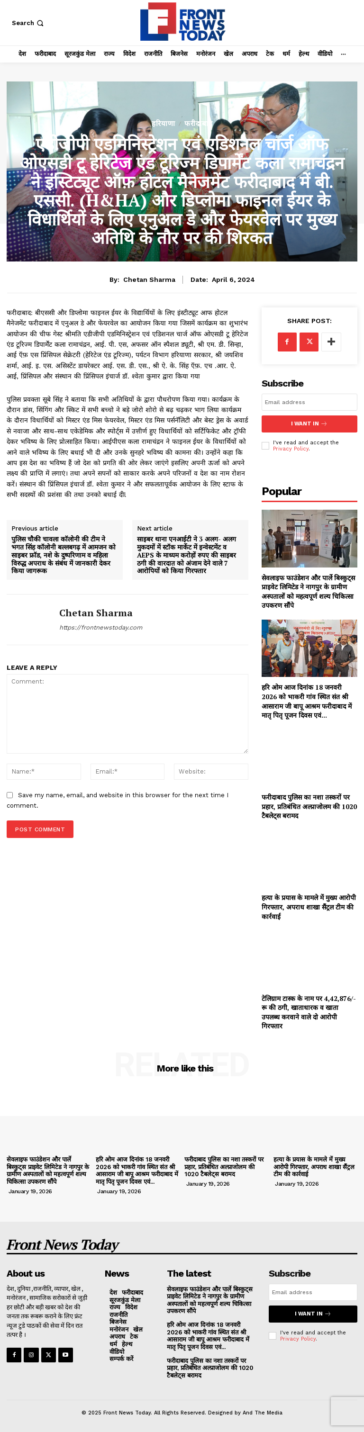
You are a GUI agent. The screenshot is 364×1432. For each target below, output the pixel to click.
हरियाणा (163, 123)
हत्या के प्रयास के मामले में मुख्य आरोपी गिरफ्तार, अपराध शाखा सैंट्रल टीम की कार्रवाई (309, 906)
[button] (29, 23)
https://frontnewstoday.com (100, 627)
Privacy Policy (291, 448)
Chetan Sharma (149, 279)
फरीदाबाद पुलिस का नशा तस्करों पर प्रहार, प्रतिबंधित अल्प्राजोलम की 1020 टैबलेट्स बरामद (309, 806)
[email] (309, 402)
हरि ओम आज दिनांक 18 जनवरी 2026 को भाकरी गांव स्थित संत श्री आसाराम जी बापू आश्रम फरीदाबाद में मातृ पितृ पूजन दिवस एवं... (307, 700)
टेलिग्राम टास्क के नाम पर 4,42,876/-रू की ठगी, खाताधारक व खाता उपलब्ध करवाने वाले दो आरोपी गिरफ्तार (309, 1011)
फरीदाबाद (198, 123)
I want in (309, 423)
